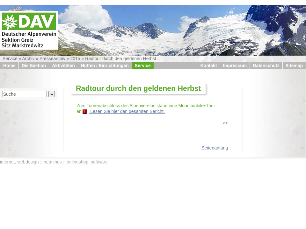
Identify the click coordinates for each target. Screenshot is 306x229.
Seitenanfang (214, 147)
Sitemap (294, 65)
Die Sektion (34, 65)
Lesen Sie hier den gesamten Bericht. (126, 111)
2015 (75, 58)
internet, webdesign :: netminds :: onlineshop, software (54, 161)
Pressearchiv (52, 58)
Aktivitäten (63, 65)
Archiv (28, 58)
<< (225, 123)
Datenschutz (266, 65)
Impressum (235, 65)
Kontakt (208, 65)
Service (10, 58)
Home (9, 65)
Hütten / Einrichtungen (105, 65)
